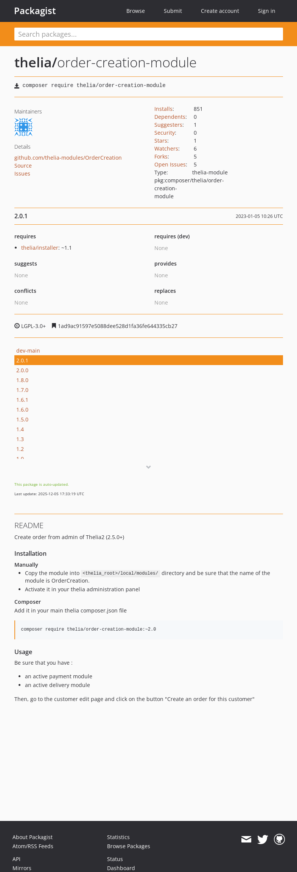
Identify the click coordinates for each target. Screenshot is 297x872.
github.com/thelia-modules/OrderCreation (68, 157)
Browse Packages (128, 846)
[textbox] (148, 34)
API (16, 859)
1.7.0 (22, 389)
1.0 (20, 458)
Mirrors (21, 868)
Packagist (35, 11)
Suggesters (168, 124)
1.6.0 (22, 409)
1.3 (20, 439)
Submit (173, 10)
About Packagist (32, 837)
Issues (22, 173)
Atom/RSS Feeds (32, 846)
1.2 (20, 448)
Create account (220, 10)
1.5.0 (22, 419)
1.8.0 (22, 380)
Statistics (118, 837)
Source (23, 165)
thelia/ (35, 62)
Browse (135, 10)
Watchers (166, 148)
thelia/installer (39, 247)
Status (115, 859)
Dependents (169, 116)
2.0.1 (22, 360)
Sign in (266, 10)
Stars (160, 140)
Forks (161, 156)
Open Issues (170, 164)
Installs (163, 108)
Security (164, 132)
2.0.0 (22, 370)
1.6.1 (22, 399)
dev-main (28, 350)
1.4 (20, 429)
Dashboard (121, 868)
